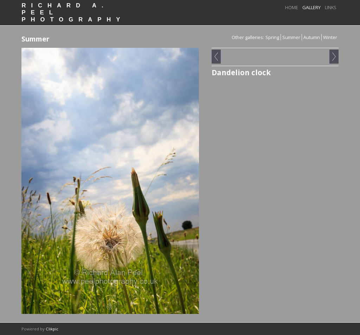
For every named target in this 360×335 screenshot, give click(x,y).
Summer (291, 37)
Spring (272, 37)
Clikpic (52, 328)
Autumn (311, 37)
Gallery (311, 7)
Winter (330, 37)
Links (330, 7)
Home (291, 7)
